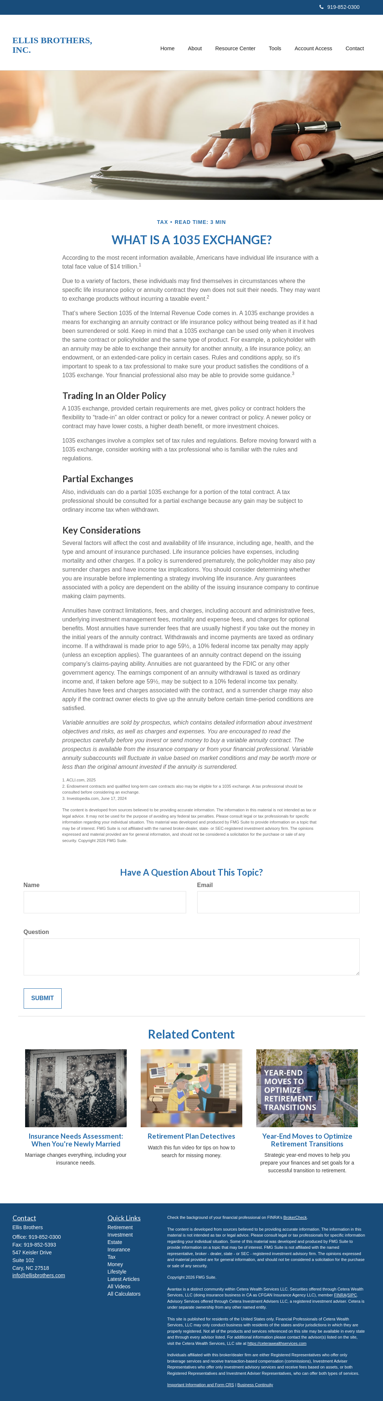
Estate (114, 1242)
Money (115, 1264)
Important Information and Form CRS (200, 1385)
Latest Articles (123, 1279)
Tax (111, 1257)
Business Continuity (255, 1385)
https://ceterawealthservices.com (277, 1343)
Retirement (120, 1227)
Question (36, 932)
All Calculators (123, 1294)
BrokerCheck (295, 1217)
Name (32, 885)
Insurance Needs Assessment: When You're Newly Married (75, 1140)
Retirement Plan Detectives (191, 1136)
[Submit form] (43, 998)
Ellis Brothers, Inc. (52, 45)
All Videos (118, 1286)
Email (205, 885)
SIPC (352, 1295)
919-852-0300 (339, 7)
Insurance (118, 1249)
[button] (195, 42)
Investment (120, 1235)
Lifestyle (116, 1272)
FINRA (340, 1295)
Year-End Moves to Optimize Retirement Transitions (307, 1140)
